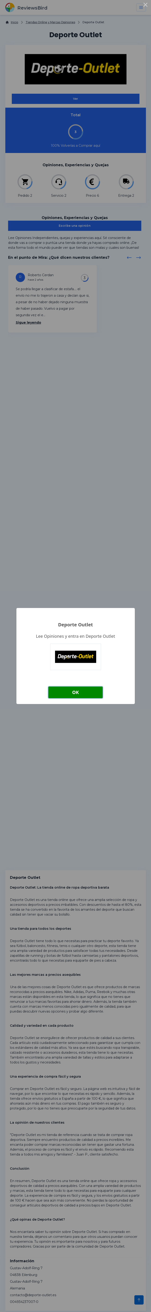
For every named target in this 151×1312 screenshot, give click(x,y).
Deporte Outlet (75, 624)
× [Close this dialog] (145, 5)
